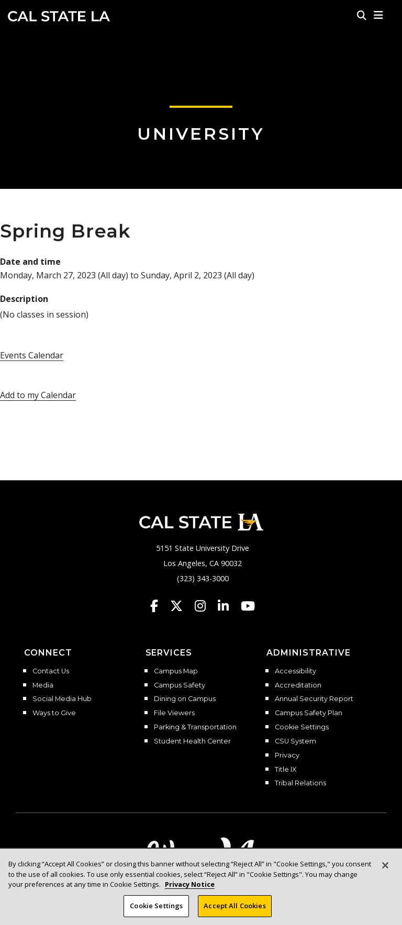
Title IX (285, 769)
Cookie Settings (302, 727)
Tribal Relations (300, 783)
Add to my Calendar (38, 395)
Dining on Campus (185, 699)
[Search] (361, 15)
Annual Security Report (314, 699)
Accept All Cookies (234, 911)
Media (42, 685)
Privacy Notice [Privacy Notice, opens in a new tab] (190, 890)
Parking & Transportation (195, 727)
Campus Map (176, 671)
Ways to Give (54, 713)
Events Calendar (31, 355)
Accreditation (298, 685)
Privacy (287, 755)
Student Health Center (192, 741)
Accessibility (295, 671)
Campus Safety (179, 685)
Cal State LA (59, 16)
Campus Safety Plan (308, 713)
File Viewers (174, 713)
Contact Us (50, 671)
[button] (379, 15)
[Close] (385, 871)
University (201, 133)
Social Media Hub (62, 699)
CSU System (295, 741)
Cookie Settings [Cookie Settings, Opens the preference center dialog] (156, 911)
